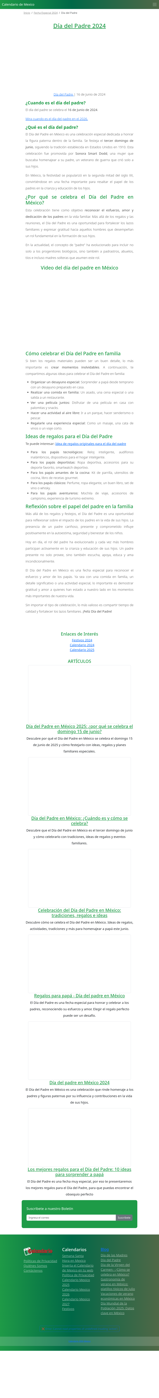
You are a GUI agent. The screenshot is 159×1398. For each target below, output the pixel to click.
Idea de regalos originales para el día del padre (90, 491)
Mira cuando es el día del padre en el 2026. (57, 166)
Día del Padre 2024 (79, 26)
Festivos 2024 (82, 687)
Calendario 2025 (82, 697)
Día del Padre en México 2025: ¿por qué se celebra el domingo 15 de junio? (79, 820)
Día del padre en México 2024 (79, 1284)
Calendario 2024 (82, 692)
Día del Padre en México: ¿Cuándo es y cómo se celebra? (79, 956)
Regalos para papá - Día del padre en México (79, 1152)
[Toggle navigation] (154, 4)
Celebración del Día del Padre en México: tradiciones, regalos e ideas (79, 1059)
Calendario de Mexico (18, 4)
